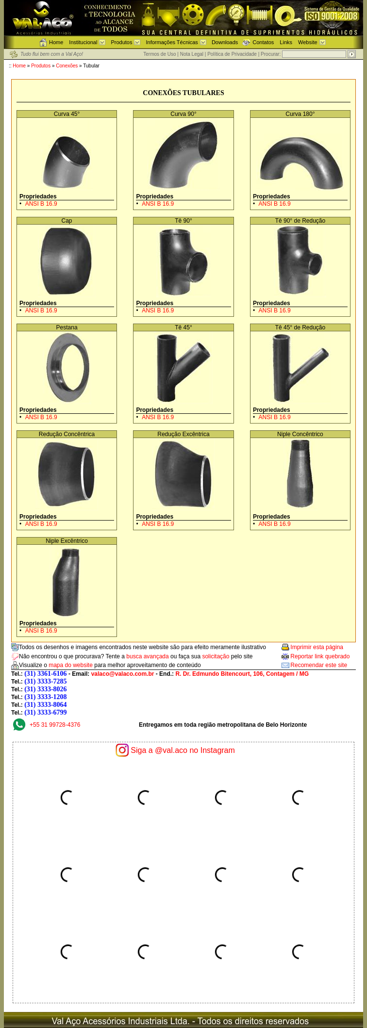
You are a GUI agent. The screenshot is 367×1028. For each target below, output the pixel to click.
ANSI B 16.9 (41, 203)
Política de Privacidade (232, 54)
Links (286, 42)
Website (307, 42)
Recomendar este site (318, 665)
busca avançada (147, 656)
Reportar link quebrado (320, 656)
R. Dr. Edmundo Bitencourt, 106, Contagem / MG (242, 673)
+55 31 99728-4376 (55, 724)
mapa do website (71, 665)
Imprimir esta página (316, 647)
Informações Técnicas (172, 42)
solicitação (215, 656)
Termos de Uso (159, 54)
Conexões (67, 65)
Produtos (121, 42)
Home (56, 42)
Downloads (225, 42)
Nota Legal (191, 54)
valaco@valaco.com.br (122, 673)
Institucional (83, 42)
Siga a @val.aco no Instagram (183, 750)
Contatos (263, 42)
